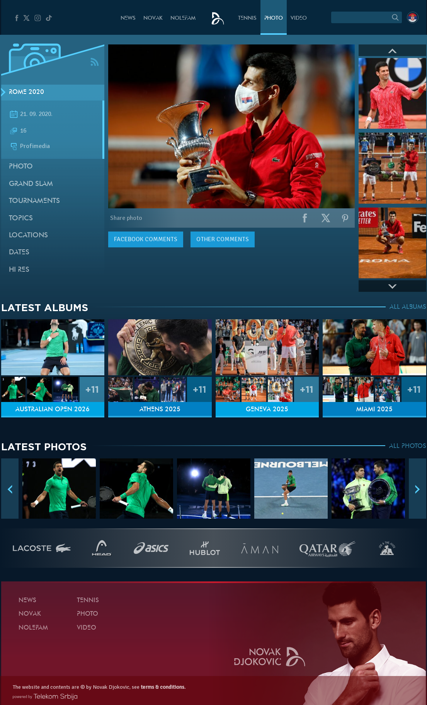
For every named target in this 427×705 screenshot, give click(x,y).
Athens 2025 (159, 410)
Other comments (222, 239)
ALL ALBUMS (408, 307)
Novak (153, 18)
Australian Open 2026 (52, 410)
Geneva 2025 (267, 410)
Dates (19, 252)
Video (299, 18)
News (128, 18)
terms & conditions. (163, 687)
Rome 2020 (26, 92)
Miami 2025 (374, 410)
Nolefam (183, 18)
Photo (273, 18)
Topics (21, 218)
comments (145, 239)
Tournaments (34, 201)
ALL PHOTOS (407, 446)
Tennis (247, 18)
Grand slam (31, 184)
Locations (28, 235)
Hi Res (19, 270)
